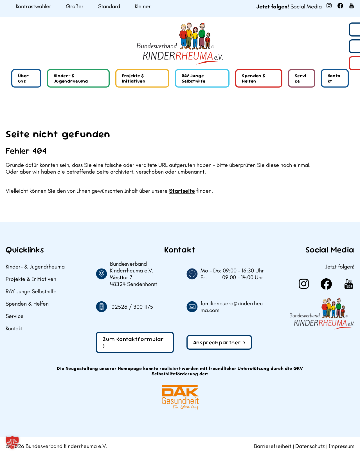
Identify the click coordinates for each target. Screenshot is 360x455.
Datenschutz (310, 446)
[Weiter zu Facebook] (340, 5)
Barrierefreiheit (272, 446)
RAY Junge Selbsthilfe (194, 78)
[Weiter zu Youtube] (351, 5)
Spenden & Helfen (253, 78)
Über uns (23, 78)
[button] (12, 442)
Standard (109, 6)
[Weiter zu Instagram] (329, 5)
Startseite (182, 190)
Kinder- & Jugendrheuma (71, 78)
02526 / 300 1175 (132, 306)
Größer (75, 6)
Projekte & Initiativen (134, 78)
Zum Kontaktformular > (133, 342)
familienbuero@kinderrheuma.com (232, 306)
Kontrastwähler (33, 6)
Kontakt (334, 78)
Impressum (341, 446)
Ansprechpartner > (219, 342)
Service (300, 78)
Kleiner (143, 6)
